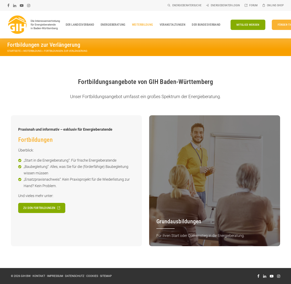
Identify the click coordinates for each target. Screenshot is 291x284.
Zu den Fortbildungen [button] (41, 208)
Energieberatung (113, 24)
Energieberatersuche (187, 5)
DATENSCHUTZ (74, 276)
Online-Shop (275, 5)
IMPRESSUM (55, 276)
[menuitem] (184, 5)
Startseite (14, 51)
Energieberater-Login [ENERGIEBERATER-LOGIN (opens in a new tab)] (225, 5)
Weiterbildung (142, 24)
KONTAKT (39, 276)
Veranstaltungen (173, 24)
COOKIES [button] (92, 276)
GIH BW (26, 276)
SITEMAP (106, 276)
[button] (8, 5)
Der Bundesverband (206, 24)
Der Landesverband (80, 24)
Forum (253, 5)
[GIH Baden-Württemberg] (33, 25)
